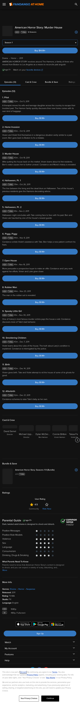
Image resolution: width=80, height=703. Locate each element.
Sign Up (40, 631)
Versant (23, 672)
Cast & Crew (30, 80)
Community (34, 506)
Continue (50, 698)
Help (7, 658)
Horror (21, 587)
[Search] (76, 4)
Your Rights (50, 678)
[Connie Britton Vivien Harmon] (59, 438)
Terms (54, 672)
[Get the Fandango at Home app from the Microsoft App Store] (57, 622)
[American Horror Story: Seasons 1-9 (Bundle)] (46, 467)
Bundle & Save (51, 80)
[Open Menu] (4, 4)
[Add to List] (76, 32)
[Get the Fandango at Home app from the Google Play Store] (41, 622)
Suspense (30, 587)
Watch (8, 640)
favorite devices (34, 67)
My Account (11, 646)
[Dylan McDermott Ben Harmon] (43, 438)
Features (9, 652)
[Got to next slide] (77, 438)
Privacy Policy (32, 675)
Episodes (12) (10, 80)
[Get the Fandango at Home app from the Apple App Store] (23, 622)
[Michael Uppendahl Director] (26, 438)
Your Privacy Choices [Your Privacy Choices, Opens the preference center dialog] (29, 698)
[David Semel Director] (9, 438)
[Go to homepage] (26, 4)
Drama (13, 587)
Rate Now (47, 506)
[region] (40, 685)
